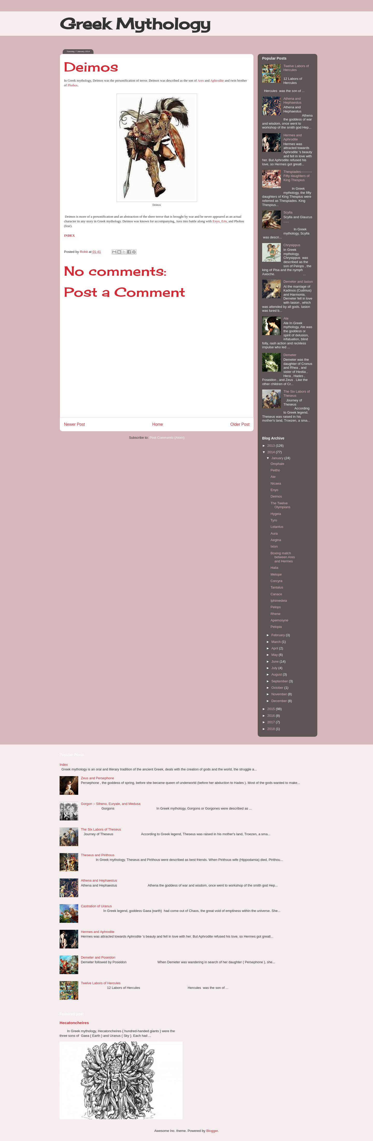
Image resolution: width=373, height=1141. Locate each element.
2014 (271, 452)
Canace (276, 594)
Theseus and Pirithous (97, 855)
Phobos (72, 85)
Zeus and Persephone (97, 778)
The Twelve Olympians (280, 505)
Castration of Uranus (96, 906)
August (277, 674)
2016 (271, 716)
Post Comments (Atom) (166, 438)
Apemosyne (279, 620)
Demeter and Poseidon (98, 957)
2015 (271, 709)
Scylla (287, 212)
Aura (273, 533)
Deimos (276, 496)
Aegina (275, 540)
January (277, 458)
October (277, 688)
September (280, 681)
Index (64, 765)
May (275, 655)
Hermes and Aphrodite (292, 137)
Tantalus (276, 587)
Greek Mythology (135, 23)
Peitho (275, 470)
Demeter (289, 355)
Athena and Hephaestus (292, 101)
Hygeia (275, 514)
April (275, 648)
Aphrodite (217, 80)
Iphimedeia (278, 601)
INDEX (69, 235)
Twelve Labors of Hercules (296, 68)
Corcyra (276, 581)
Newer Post (74, 424)
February (278, 635)
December (279, 701)
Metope (276, 574)
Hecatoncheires (74, 1022)
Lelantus (276, 527)
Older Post (239, 424)
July (274, 668)
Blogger (212, 1131)
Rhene (275, 614)
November (279, 694)
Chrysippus (291, 245)
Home (157, 424)
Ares (200, 80)
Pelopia (276, 627)
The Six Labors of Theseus (101, 829)
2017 (271, 722)
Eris (224, 221)
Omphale (277, 464)
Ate (286, 318)
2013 (271, 446)
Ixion (273, 546)
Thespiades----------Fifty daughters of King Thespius (297, 176)
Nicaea (275, 483)
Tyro (273, 520)
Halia (274, 568)
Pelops (275, 607)
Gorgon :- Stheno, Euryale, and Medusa (110, 804)
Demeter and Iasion (298, 282)
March (276, 642)
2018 (271, 729)
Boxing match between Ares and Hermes (282, 557)
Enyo (216, 221)
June (275, 661)
